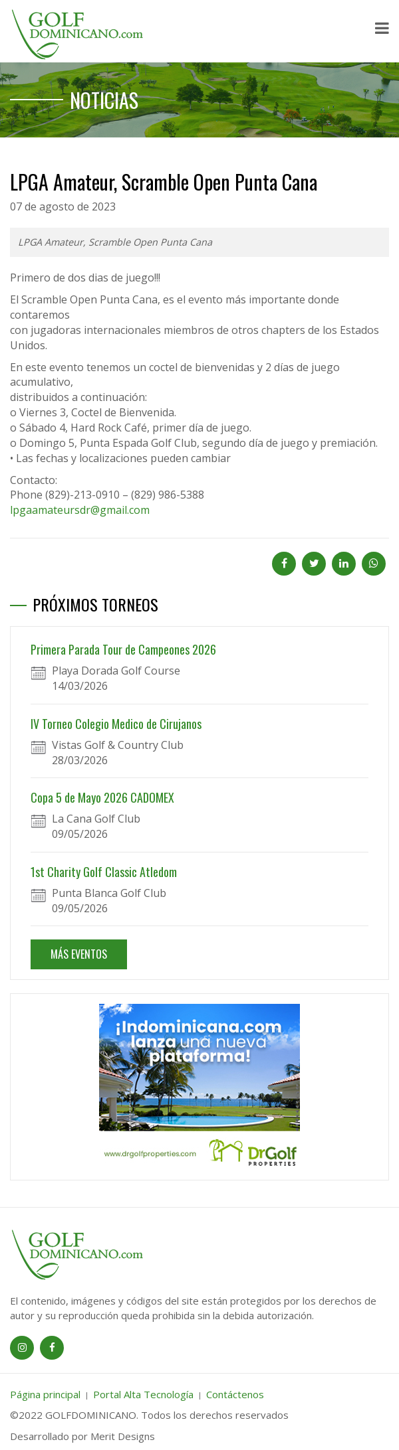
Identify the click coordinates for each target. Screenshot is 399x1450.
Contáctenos (235, 1394)
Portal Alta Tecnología (143, 1394)
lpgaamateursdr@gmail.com (80, 510)
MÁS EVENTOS (79, 954)
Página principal (45, 1394)
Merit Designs (122, 1436)
